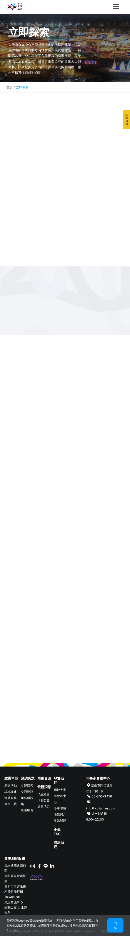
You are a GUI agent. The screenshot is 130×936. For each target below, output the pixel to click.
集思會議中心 (13, 902)
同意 (115, 925)
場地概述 (10, 792)
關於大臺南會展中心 (60, 796)
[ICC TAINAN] (14, 4)
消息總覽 (43, 794)
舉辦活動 (10, 785)
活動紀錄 (60, 820)
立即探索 (27, 785)
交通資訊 (27, 792)
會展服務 (10, 798)
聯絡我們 (59, 844)
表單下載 (10, 804)
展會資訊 (44, 778)
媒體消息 (43, 806)
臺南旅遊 (27, 810)
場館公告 (43, 800)
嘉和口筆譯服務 (15, 886)
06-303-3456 (102, 796)
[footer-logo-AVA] (36, 875)
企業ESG (57, 832)
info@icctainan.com (100, 808)
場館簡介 (60, 814)
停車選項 (60, 808)
